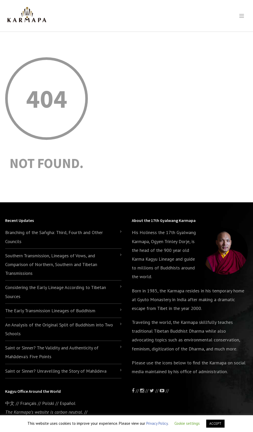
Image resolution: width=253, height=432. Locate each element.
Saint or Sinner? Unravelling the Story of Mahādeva (55, 371)
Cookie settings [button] (187, 423)
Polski (48, 403)
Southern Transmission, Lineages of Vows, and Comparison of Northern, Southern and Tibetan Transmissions (51, 264)
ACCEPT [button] (215, 423)
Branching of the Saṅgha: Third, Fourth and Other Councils (54, 236)
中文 (9, 403)
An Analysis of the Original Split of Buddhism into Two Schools (59, 329)
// (155, 391)
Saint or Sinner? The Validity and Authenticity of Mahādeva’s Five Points (51, 352)
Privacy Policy (157, 423)
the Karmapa (171, 291)
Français (28, 403)
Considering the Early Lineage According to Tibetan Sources (55, 291)
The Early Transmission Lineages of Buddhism (50, 311)
